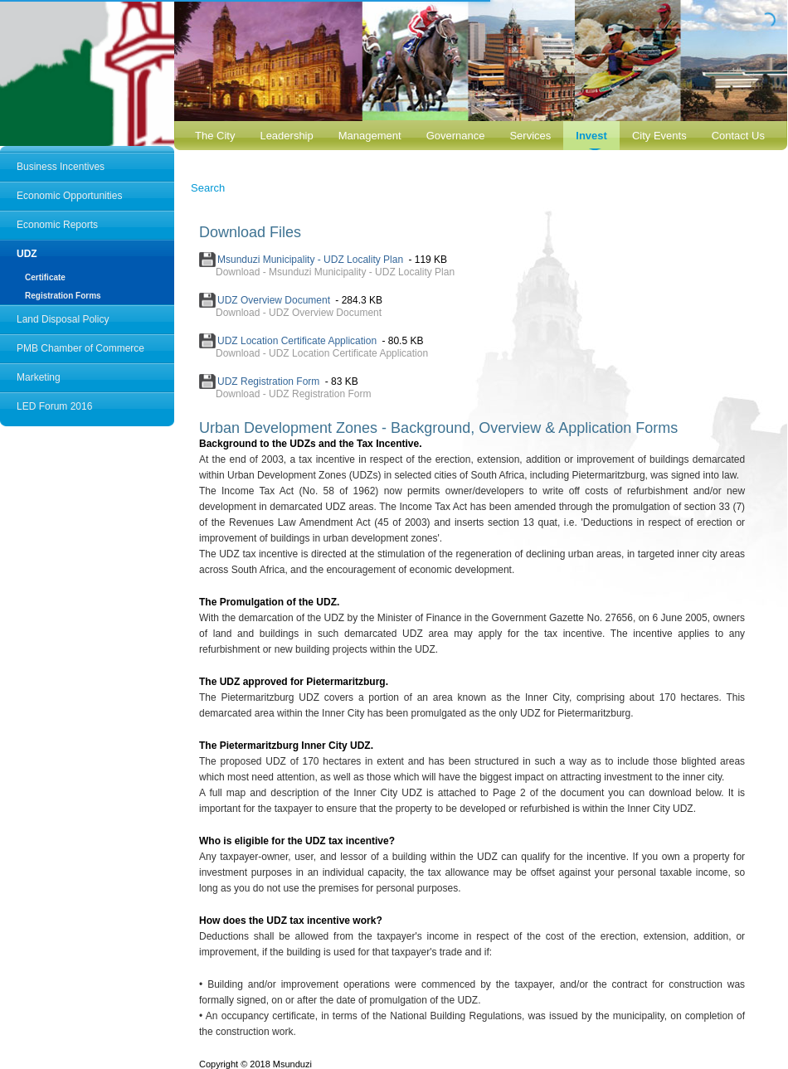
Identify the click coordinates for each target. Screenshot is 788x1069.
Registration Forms (63, 295)
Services (530, 135)
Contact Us (738, 135)
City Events (659, 135)
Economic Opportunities (69, 196)
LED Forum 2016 (54, 406)
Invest (591, 135)
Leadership (286, 135)
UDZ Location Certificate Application (297, 341)
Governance (455, 135)
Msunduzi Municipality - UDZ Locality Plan (310, 259)
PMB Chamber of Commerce (80, 348)
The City (215, 135)
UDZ (27, 254)
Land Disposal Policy (63, 319)
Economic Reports (57, 225)
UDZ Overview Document (273, 300)
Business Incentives (61, 166)
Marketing (39, 377)
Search (208, 188)
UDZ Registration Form (268, 381)
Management (369, 135)
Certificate (45, 277)
